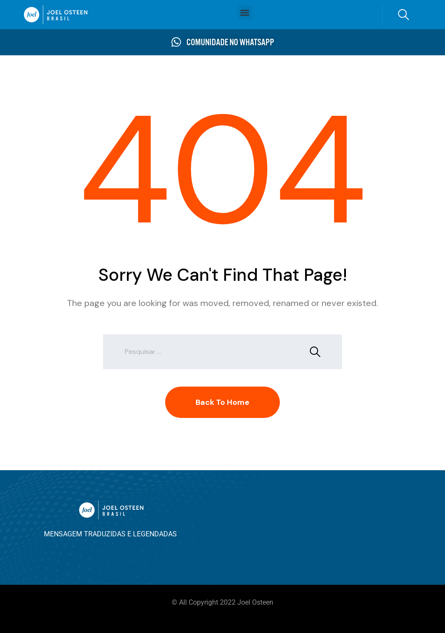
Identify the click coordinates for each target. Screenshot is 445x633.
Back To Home (222, 402)
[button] (245, 12)
